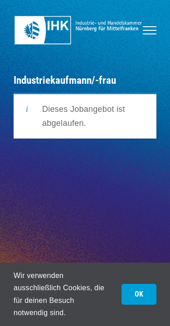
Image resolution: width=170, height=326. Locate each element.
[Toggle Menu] (150, 30)
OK (139, 294)
